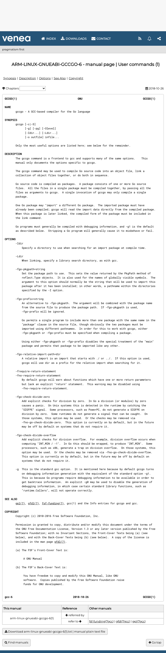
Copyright (76, 78)
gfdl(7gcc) (123, 621)
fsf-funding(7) (53, 503)
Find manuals (16, 642)
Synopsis (9, 78)
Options (45, 78)
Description (27, 78)
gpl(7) (20, 503)
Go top (154, 642)
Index (48, 39)
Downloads (74, 39)
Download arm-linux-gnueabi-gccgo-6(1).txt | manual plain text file (55, 631)
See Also (60, 78)
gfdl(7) (33, 503)
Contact (101, 39)
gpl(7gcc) (139, 621)
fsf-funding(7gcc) (101, 621)
